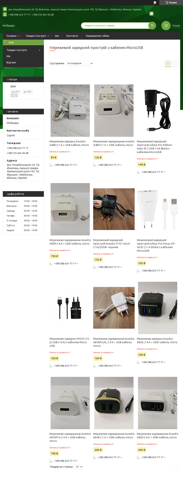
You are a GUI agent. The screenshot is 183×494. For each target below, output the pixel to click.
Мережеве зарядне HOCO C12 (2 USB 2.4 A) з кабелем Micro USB (69, 342)
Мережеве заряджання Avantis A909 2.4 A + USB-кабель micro (70, 241)
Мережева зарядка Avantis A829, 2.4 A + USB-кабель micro (157, 340)
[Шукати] (152, 26)
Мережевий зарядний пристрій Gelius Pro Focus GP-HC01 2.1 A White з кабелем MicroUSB (156, 245)
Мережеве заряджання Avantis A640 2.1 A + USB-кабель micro (114, 435)
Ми (57, 36)
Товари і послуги (36, 36)
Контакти (72, 36)
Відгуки (11, 62)
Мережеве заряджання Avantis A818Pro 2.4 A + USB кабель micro (70, 437)
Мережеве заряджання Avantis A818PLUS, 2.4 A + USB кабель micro (114, 342)
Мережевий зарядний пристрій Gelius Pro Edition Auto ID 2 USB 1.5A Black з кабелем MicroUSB (154, 147)
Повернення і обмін (97, 36)
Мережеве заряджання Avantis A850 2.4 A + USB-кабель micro (157, 435)
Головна (11, 36)
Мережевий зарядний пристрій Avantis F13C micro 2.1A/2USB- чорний (111, 243)
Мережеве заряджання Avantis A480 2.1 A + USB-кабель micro (114, 143)
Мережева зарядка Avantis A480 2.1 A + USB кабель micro (69, 143)
